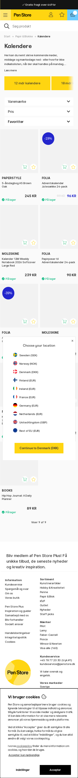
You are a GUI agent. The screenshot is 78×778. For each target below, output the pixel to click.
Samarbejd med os (17, 615)
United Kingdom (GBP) (30, 422)
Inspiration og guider (18, 611)
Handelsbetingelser (17, 633)
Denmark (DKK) (25, 372)
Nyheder (45, 609)
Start (7, 36)
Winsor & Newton (51, 643)
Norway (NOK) (25, 363)
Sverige (45, 686)
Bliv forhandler (14, 619)
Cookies (10, 641)
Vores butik (12, 597)
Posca (44, 639)
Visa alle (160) (49, 648)
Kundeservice (13, 584)
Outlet (44, 605)
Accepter (55, 769)
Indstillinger (23, 769)
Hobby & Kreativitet (52, 587)
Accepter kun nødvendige (24, 755)
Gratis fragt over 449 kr (39, 4)
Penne (44, 592)
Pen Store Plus (14, 606)
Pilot (43, 626)
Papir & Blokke (24, 36)
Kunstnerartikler (50, 583)
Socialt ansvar (14, 624)
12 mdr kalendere (27, 83)
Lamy (43, 630)
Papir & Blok (47, 596)
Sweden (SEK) (25, 355)
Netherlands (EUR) (28, 414)
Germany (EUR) (25, 405)
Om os (9, 593)
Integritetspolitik (15, 637)
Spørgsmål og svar (17, 589)
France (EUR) (24, 397)
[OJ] (39, 25)
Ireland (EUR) (24, 388)
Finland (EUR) (24, 380)
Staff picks (47, 614)
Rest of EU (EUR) (26, 430)
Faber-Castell (49, 634)
